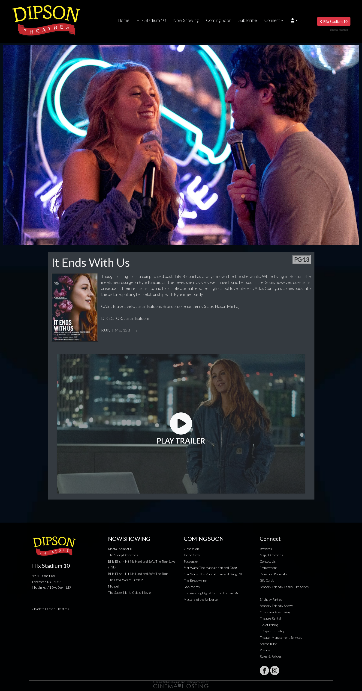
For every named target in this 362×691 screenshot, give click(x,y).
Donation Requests (273, 574)
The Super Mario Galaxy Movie (129, 592)
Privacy (265, 650)
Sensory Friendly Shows (276, 606)
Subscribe (247, 20)
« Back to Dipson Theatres (50, 609)
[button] (294, 20)
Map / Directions (271, 555)
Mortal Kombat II (120, 549)
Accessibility (268, 644)
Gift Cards (267, 580)
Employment (268, 568)
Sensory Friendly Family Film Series (284, 587)
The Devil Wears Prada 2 (125, 580)
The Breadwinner (196, 580)
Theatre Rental (270, 618)
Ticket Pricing (269, 625)
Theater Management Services (281, 637)
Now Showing (186, 20)
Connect (272, 20)
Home (123, 20)
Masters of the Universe (201, 599)
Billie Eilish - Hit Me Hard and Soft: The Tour (138, 574)
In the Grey (192, 555)
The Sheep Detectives (123, 555)
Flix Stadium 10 (151, 20)
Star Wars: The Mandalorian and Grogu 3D (214, 574)
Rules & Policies (271, 656)
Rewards (266, 549)
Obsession (191, 549)
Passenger (191, 561)
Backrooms (192, 587)
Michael (113, 586)
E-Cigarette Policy (272, 631)
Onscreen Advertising (275, 612)
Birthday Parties (271, 599)
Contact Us (268, 561)
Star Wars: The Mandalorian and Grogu (211, 568)
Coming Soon (218, 20)
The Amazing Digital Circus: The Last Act (212, 593)
